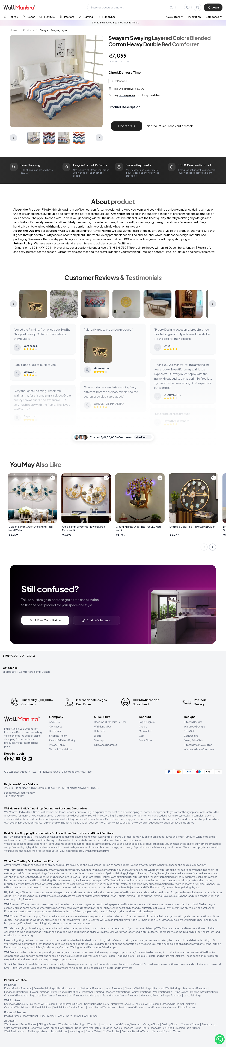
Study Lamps (209, 1024)
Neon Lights (77, 1031)
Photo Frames (12, 1015)
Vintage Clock (151, 1024)
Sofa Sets (189, 731)
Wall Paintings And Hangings (85, 995)
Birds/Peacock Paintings (65, 991)
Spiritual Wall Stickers (96, 1003)
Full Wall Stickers (41, 1007)
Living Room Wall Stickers (102, 1007)
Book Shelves (28, 1024)
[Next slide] (212, 547)
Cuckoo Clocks (190, 1024)
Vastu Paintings (192, 995)
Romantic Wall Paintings (167, 988)
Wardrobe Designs (194, 726)
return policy (127, 95)
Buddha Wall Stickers (70, 1003)
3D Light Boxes (47, 1024)
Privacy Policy (57, 744)
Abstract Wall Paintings (138, 988)
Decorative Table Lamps (43, 1027)
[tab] (11, 16)
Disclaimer (55, 731)
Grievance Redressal (106, 744)
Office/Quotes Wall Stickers (178, 1003)
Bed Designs (191, 735)
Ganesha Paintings (44, 988)
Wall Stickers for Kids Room (69, 1007)
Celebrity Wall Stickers (17, 1007)
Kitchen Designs (193, 721)
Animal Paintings (141, 991)
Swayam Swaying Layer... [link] (54, 30)
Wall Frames (90, 1015)
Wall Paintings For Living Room (170, 991)
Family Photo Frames (69, 1015)
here (129, 243)
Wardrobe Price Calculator (199, 749)
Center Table (93, 1031)
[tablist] (60, 16)
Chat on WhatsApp (96, 620)
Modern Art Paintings (118, 991)
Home (13, 30)
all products (10, 671)
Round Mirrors (59, 1031)
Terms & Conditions (60, 749)
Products (28, 30)
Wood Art (93, 1024)
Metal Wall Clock (161, 1031)
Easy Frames (47, 1015)
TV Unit (177, 1031)
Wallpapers (107, 1024)
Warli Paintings (114, 988)
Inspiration (194, 16)
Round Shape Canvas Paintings (121, 995)
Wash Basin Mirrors (15, 1031)
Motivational (30, 1015)
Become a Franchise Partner (110, 721)
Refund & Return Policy (62, 740)
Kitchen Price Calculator (198, 744)
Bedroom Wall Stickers (132, 1007)
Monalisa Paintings (161, 1027)
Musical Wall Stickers (147, 1003)
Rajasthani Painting (93, 991)
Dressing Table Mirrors (187, 1027)
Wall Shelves (11, 1024)
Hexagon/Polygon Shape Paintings (161, 995)
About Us (54, 721)
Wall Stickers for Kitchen (162, 1007)
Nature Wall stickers (122, 1003)
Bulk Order (100, 731)
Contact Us (126, 126)
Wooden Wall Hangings (71, 1024)
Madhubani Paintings (92, 988)
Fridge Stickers (186, 1007)
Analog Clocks (170, 1024)
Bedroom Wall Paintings (204, 991)
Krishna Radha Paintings (17, 988)
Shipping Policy (58, 735)
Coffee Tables (111, 1031)
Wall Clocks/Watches (128, 1024)
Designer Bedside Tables (136, 1031)
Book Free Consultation (45, 620)
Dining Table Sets (194, 740)
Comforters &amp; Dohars (34, 671)
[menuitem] (174, 17)
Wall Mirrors (66, 1027)
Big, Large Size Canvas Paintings (48, 995)
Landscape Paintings (16, 991)
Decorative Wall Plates (88, 1027)
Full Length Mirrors (38, 1031)
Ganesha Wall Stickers (42, 1003)
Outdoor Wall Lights (15, 1027)
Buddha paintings (67, 988)
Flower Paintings (39, 991)
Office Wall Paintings (16, 995)
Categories (214, 16)
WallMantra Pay (103, 726)
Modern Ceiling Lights (136, 1027)
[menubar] (183, 17)
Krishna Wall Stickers (16, 1003)
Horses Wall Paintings (195, 988)
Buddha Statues (112, 1027)
